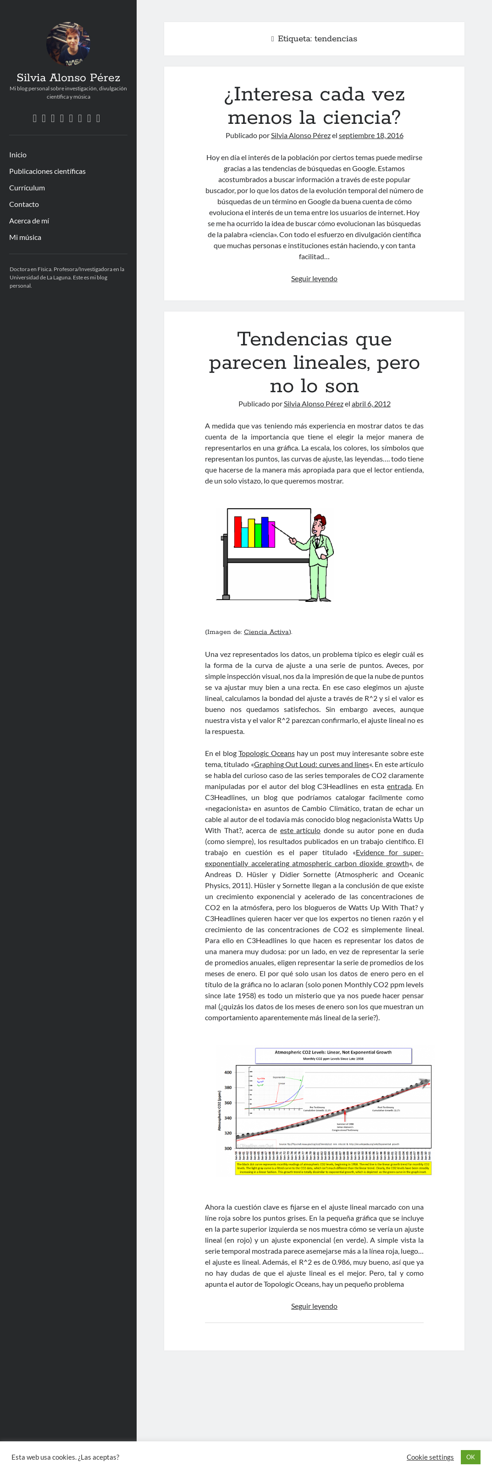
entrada (399, 786)
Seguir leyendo (314, 278)
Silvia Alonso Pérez (68, 78)
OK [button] (470, 1457)
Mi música (25, 237)
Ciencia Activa (266, 632)
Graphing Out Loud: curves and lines (311, 764)
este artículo (300, 830)
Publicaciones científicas (47, 171)
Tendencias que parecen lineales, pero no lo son (314, 363)
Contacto (24, 204)
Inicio (18, 154)
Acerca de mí (29, 220)
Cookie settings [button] (430, 1457)
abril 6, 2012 (371, 403)
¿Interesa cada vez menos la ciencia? (314, 106)
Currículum (27, 187)
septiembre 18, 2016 (371, 135)
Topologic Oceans (266, 753)
